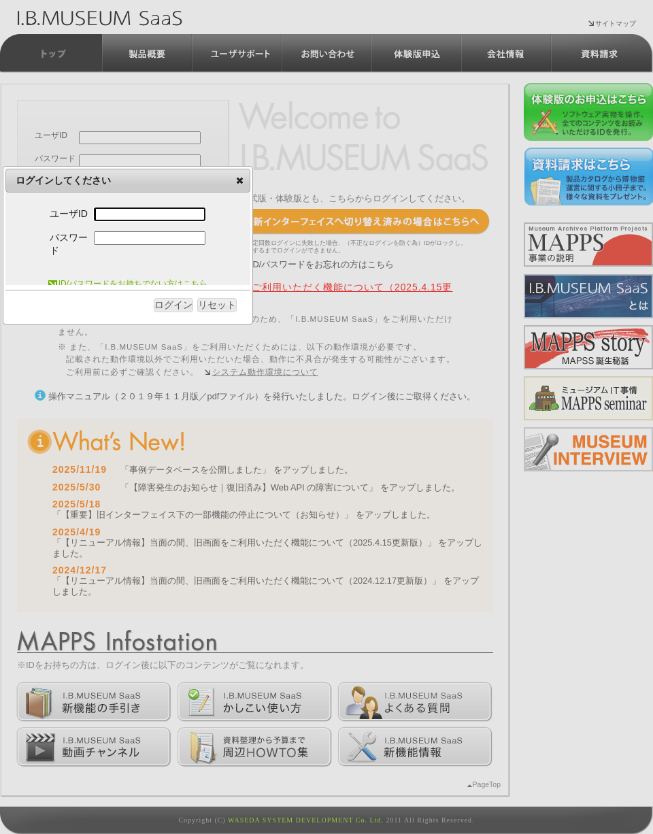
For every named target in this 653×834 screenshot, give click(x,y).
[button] (240, 180)
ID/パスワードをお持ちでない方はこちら (127, 283)
